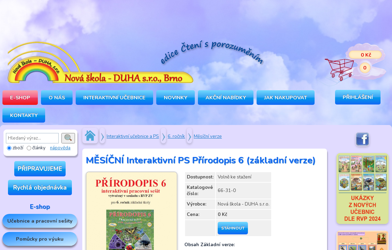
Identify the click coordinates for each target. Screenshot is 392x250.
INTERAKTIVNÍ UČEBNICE (114, 97)
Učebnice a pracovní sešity (40, 220)
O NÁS (57, 97)
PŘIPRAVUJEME (40, 169)
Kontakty (23, 115)
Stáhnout (232, 228)
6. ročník (176, 136)
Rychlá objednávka (40, 187)
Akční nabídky (226, 97)
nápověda (60, 148)
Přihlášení (358, 97)
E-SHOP (20, 97)
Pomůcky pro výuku (40, 238)
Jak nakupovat (285, 97)
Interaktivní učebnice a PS (133, 136)
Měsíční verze (208, 136)
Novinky (175, 97)
